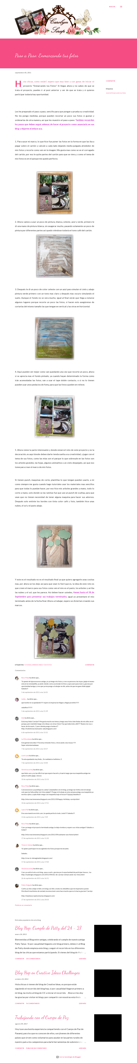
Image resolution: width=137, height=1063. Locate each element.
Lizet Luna (25, 755)
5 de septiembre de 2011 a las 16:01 (34, 692)
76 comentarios (32, 1003)
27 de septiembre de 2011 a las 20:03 (35, 900)
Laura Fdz (24, 810)
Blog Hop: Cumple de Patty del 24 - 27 (48, 928)
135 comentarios (33, 959)
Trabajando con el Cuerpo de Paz (41, 1017)
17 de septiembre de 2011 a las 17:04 (35, 862)
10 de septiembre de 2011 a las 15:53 (35, 779)
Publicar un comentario (23, 905)
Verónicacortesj (27, 769)
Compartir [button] (110, 81)
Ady (22, 718)
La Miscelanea (26, 739)
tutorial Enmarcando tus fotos (116, 93)
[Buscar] (112, 7)
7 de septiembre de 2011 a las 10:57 (34, 749)
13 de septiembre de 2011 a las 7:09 (34, 817)
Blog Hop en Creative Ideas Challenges (47, 972)
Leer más (82, 959)
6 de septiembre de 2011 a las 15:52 (34, 732)
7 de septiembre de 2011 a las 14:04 (34, 763)
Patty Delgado (26, 885)
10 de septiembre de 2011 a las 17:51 (35, 803)
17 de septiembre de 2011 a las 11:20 (35, 838)
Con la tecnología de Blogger (68, 1057)
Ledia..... (24, 699)
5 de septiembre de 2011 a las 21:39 (34, 711)
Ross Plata (25, 678)
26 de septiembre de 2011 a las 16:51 (35, 878)
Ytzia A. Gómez (27, 845)
